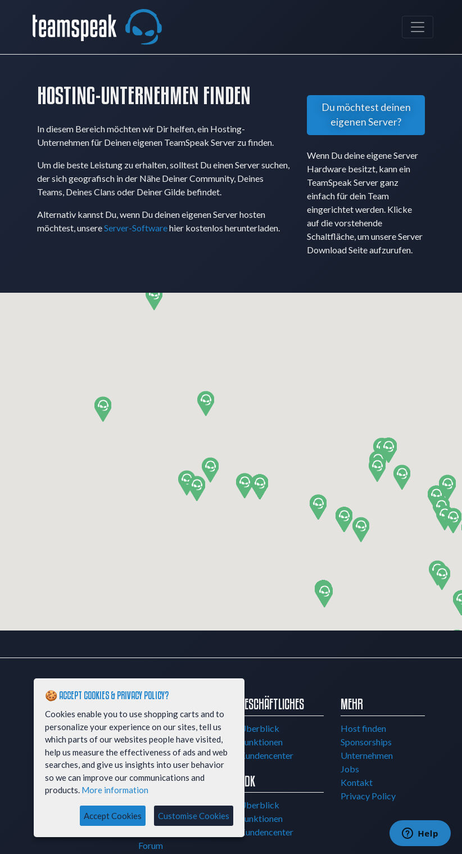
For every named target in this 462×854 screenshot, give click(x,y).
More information (114, 790)
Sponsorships (366, 741)
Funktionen (261, 741)
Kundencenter (266, 755)
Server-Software (135, 227)
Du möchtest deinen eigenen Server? (366, 114)
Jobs (350, 768)
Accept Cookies (113, 816)
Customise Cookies (193, 816)
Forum (150, 845)
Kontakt (357, 782)
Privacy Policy (368, 795)
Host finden (363, 728)
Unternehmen (367, 755)
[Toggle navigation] (417, 27)
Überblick (259, 728)
